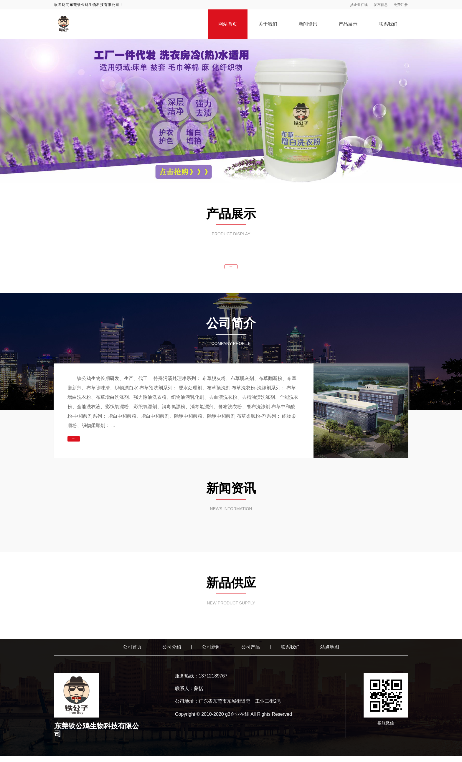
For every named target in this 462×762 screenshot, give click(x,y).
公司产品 (250, 653)
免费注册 (401, 4)
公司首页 (132, 653)
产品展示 (348, 24)
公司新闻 (211, 653)
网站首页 (227, 24)
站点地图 (329, 653)
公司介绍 (171, 653)
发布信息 (381, 4)
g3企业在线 (359, 4)
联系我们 (388, 24)
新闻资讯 (307, 24)
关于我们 (267, 24)
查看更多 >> (231, 269)
